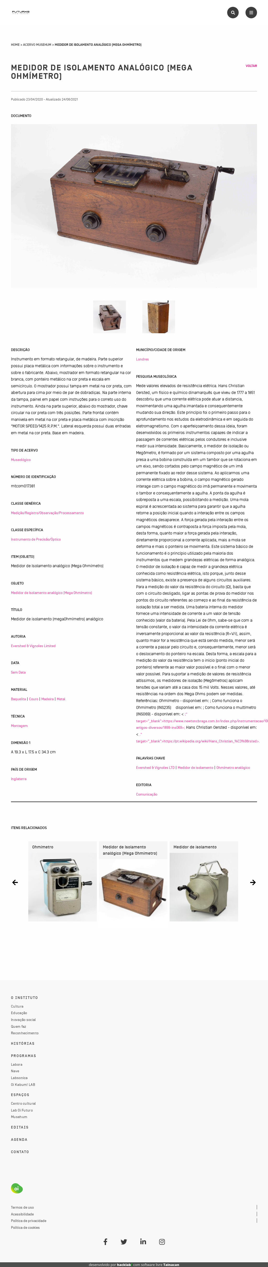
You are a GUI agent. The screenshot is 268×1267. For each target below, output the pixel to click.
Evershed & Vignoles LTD (155, 767)
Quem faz (18, 1026)
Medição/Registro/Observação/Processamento (47, 513)
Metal (61, 699)
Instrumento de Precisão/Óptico (36, 539)
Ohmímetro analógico (233, 767)
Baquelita (18, 699)
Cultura (17, 1006)
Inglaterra (18, 779)
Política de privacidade (28, 1221)
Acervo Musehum (37, 45)
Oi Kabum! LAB (23, 1084)
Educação (19, 1013)
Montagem (19, 726)
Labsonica (19, 1078)
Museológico (21, 460)
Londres (142, 359)
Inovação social (23, 1020)
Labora (16, 1064)
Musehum (19, 1117)
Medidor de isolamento (195, 767)
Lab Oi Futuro (22, 1110)
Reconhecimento (24, 1033)
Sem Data (18, 672)
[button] (15, 883)
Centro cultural (23, 1103)
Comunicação (146, 794)
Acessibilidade (22, 1214)
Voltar (251, 66)
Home (15, 45)
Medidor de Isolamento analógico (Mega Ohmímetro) (51, 593)
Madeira (47, 699)
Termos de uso (22, 1207)
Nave (15, 1071)
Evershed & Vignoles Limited (33, 646)
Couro (33, 699)
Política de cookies (25, 1227)
